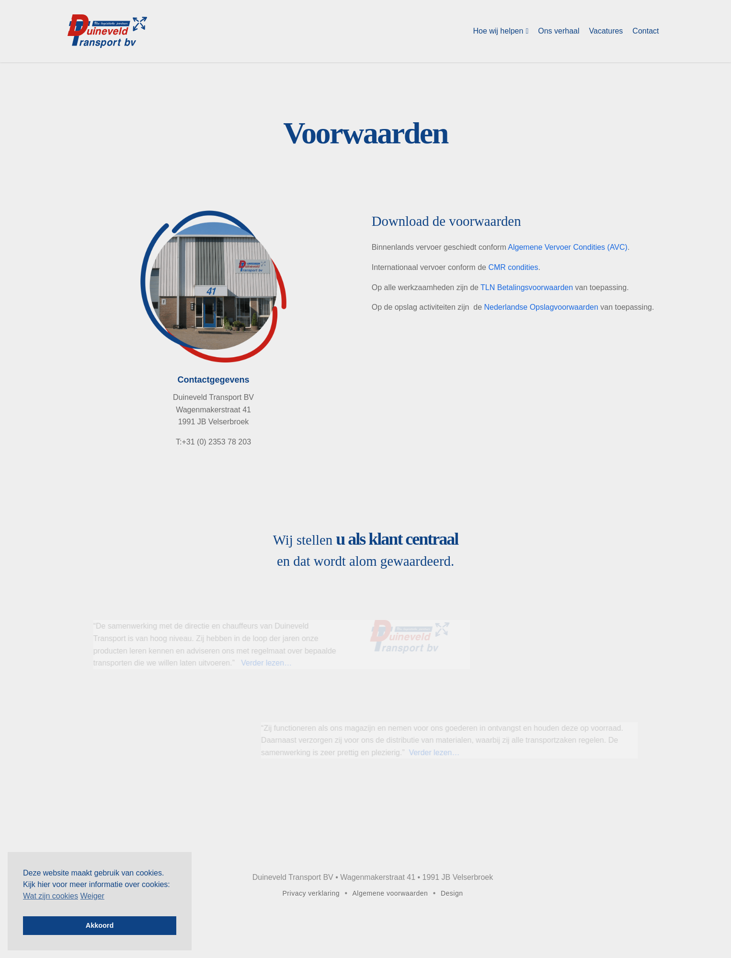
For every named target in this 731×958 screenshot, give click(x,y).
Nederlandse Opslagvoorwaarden (541, 307)
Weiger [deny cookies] (92, 896)
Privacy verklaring (311, 893)
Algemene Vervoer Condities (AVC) (568, 247)
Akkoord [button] (100, 925)
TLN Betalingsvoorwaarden (526, 287)
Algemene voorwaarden (390, 893)
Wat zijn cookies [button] (50, 896)
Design (452, 893)
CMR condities (513, 267)
